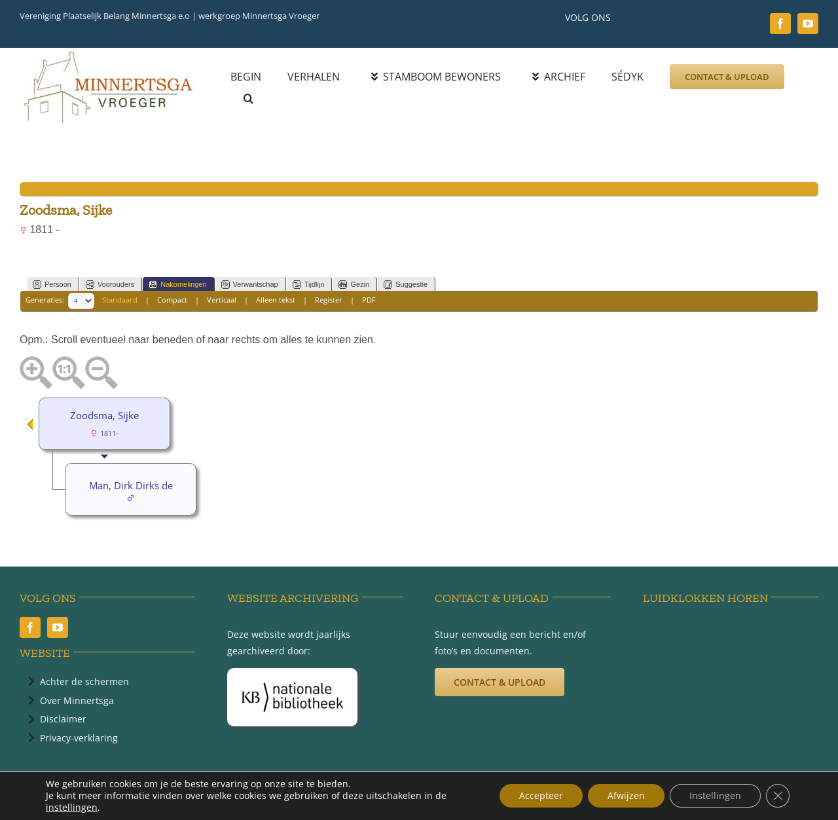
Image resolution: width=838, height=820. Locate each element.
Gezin (353, 284)
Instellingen (715, 795)
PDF (369, 300)
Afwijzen (626, 795)
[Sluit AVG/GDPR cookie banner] (778, 796)
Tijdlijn (309, 284)
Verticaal (221, 300)
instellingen (72, 807)
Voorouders (110, 284)
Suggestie (406, 284)
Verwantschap (249, 284)
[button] (248, 98)
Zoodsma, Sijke (104, 415)
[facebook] (780, 23)
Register (328, 300)
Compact (172, 300)
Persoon (52, 284)
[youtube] (807, 23)
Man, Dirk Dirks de (131, 485)
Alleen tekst (275, 300)
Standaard (119, 300)
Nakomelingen (177, 284)
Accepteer (541, 795)
